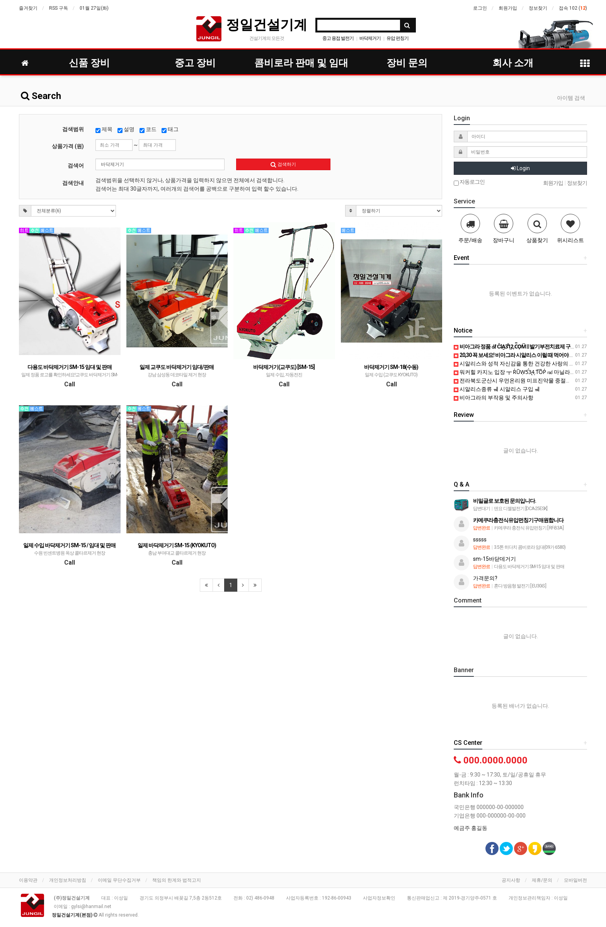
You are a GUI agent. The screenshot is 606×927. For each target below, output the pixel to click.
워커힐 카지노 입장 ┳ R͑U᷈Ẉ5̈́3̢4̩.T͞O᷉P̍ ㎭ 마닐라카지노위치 (525, 372)
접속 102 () (573, 8)
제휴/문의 (542, 880)
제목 (103, 129)
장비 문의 (406, 62)
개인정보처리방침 (67, 880)
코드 (148, 129)
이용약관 (28, 880)
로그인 (480, 8)
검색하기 (283, 164)
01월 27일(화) (94, 8)
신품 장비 (89, 62)
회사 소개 (512, 62)
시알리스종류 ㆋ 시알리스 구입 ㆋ (497, 389)
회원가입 (508, 8)
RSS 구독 (58, 8)
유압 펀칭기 (397, 38)
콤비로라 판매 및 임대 (301, 62)
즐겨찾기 (28, 8)
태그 (170, 129)
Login (520, 168)
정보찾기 (538, 8)
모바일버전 (575, 880)
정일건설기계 (266, 24)
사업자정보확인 (379, 898)
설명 (125, 129)
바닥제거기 (370, 38)
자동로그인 (469, 182)
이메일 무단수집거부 (119, 880)
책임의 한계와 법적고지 (176, 880)
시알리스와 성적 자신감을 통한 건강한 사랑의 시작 (517, 363)
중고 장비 (195, 62)
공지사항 (511, 880)
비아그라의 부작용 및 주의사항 (493, 397)
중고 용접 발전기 (338, 38)
